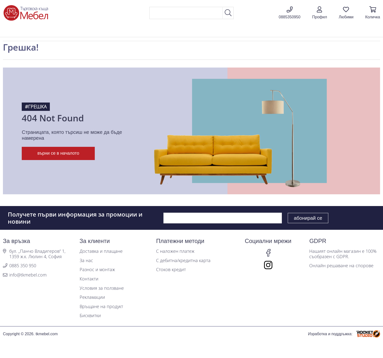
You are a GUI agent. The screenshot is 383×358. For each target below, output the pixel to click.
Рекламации (92, 297)
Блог (329, 31)
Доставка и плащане (101, 251)
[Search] (186, 13)
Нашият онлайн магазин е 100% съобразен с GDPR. (343, 254)
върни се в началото (58, 153)
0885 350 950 (22, 265)
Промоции (297, 31)
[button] (319, 13)
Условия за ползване (102, 288)
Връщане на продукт (101, 306)
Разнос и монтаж (97, 269)
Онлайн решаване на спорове (341, 265)
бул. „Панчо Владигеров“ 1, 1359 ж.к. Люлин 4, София (37, 254)
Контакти (89, 279)
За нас (86, 260)
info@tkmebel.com (28, 275)
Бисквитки (90, 315)
